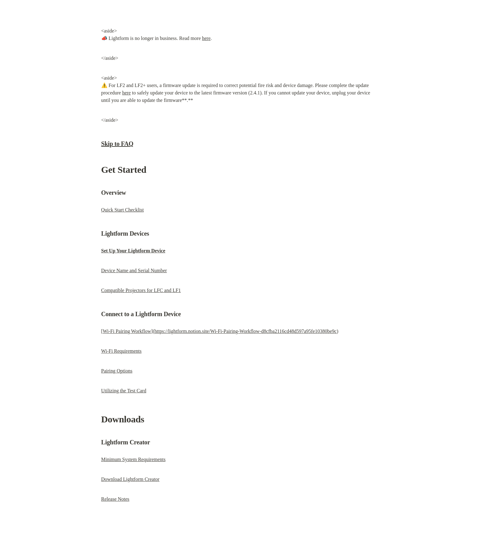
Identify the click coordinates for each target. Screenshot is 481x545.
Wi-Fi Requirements (121, 351)
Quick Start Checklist (122, 209)
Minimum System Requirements (133, 459)
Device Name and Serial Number (134, 270)
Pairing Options (117, 370)
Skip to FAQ (117, 143)
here (206, 38)
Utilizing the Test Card (123, 390)
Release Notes (115, 499)
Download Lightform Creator (130, 479)
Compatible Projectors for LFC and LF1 (141, 290)
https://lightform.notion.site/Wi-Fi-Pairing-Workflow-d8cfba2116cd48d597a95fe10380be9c (245, 331)
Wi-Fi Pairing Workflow (127, 331)
